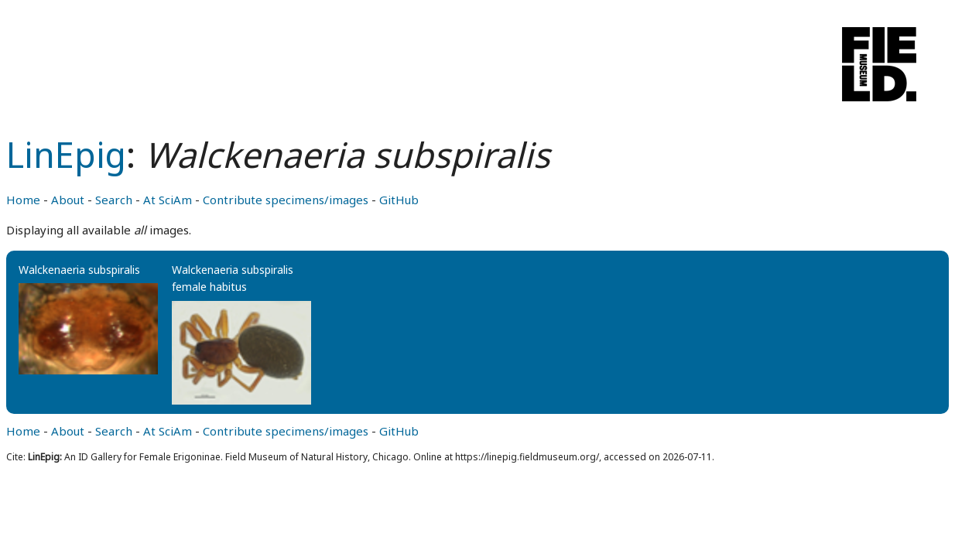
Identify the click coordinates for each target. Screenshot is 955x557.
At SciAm (167, 199)
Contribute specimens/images (285, 199)
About (67, 199)
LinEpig (66, 154)
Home (23, 199)
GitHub (399, 199)
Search (113, 199)
